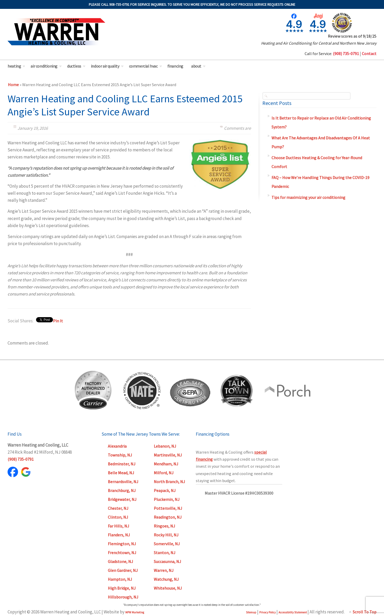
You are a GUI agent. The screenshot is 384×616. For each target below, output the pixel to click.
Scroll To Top (364, 611)
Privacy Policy (267, 612)
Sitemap (251, 612)
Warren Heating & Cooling (56, 31)
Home (13, 84)
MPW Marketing (134, 612)
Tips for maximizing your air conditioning (308, 197)
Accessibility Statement (293, 612)
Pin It (58, 320)
